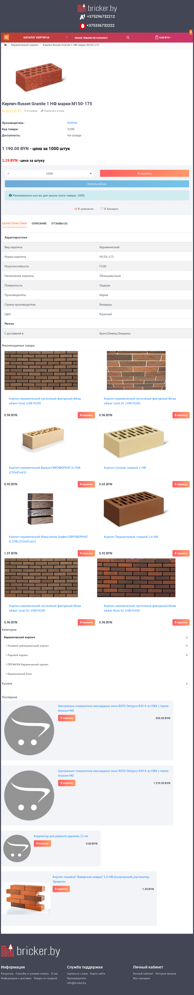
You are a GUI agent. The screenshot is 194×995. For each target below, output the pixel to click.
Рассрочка (7, 973)
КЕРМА (72, 123)
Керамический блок (19, 674)
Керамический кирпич (24, 45)
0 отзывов (30, 111)
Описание (39, 223)
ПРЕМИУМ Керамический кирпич (27, 664)
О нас (54, 973)
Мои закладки (141, 978)
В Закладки (109, 209)
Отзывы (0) (59, 223)
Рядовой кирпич (17, 655)
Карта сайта (97, 973)
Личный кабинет (143, 973)
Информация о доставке (16, 978)
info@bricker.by (76, 983)
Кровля (7, 683)
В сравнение (83, 209)
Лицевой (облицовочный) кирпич (27, 645)
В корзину (66, 718)
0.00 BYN (173, 36)
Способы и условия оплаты (32, 973)
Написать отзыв (52, 111)
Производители (76, 978)
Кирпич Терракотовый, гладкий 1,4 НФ (131, 537)
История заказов (166, 973)
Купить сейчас (97, 184)
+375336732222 (100, 25)
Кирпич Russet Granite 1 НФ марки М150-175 (71, 45)
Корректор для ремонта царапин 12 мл (61, 836)
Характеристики (14, 223)
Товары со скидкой (45, 978)
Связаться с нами (77, 973)
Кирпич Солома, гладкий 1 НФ (125, 467)
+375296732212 (100, 16)
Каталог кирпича (35, 37)
